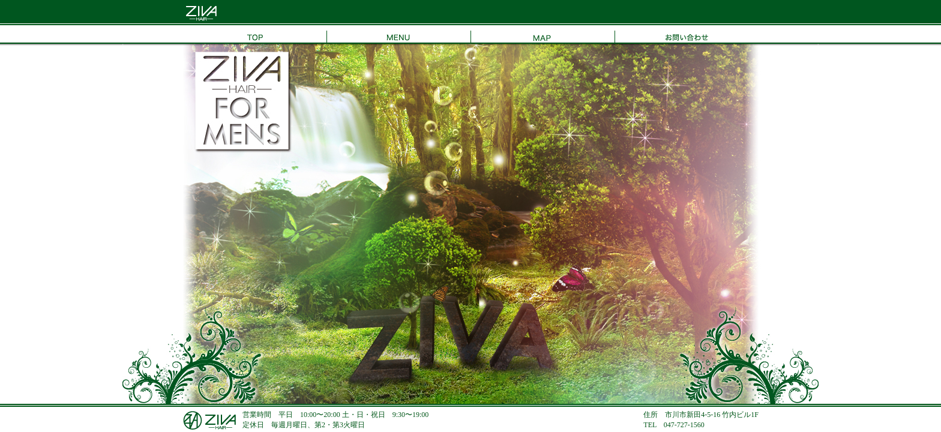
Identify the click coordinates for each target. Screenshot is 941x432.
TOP (254, 34)
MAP (542, 34)
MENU (398, 34)
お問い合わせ (687, 34)
